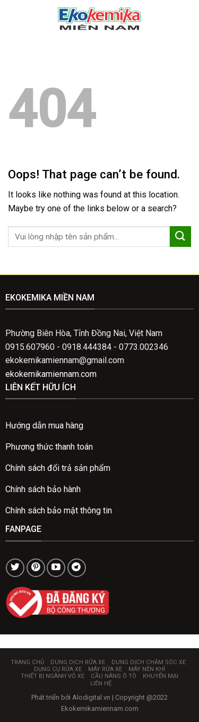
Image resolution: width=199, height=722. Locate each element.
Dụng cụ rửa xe (58, 669)
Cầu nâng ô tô (113, 676)
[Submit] (180, 236)
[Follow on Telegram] (76, 567)
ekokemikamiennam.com (51, 374)
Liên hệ (100, 683)
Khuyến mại (160, 676)
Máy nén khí (146, 669)
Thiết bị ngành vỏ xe (52, 676)
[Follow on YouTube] (56, 567)
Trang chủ (27, 662)
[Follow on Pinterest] (36, 567)
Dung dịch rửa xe (77, 662)
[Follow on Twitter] (15, 567)
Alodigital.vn (91, 697)
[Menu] (14, 18)
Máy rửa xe (105, 669)
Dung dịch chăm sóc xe (148, 662)
